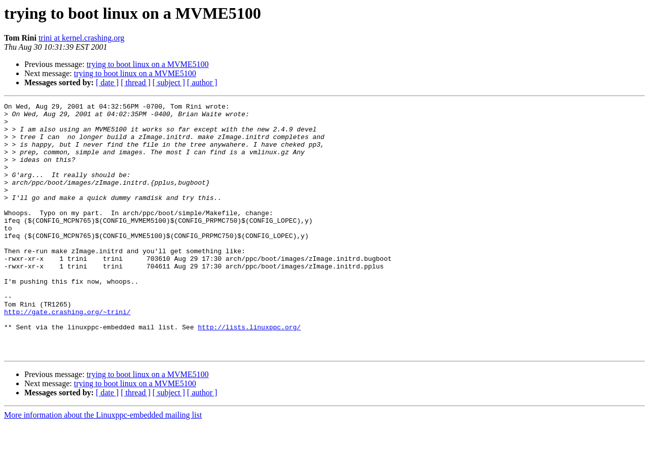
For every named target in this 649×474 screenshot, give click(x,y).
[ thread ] (136, 82)
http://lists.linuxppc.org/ (249, 372)
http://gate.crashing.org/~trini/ (67, 354)
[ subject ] (169, 82)
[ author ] (202, 82)
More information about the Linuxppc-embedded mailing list (103, 465)
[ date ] (107, 82)
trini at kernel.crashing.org (81, 37)
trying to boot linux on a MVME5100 (148, 64)
